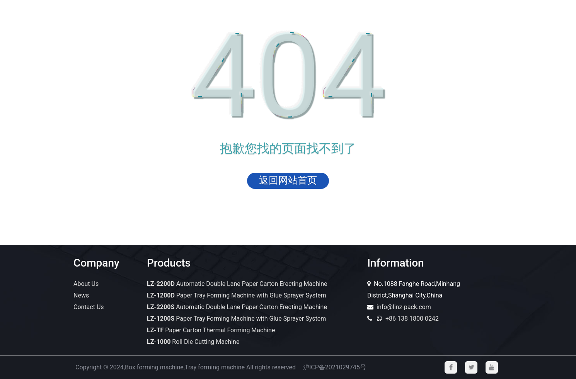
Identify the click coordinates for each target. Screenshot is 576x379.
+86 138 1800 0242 (412, 318)
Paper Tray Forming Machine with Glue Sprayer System (236, 295)
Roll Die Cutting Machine (193, 341)
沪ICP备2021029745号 (334, 367)
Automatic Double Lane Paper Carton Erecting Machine (237, 283)
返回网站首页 (288, 180)
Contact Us (88, 307)
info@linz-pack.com (404, 307)
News (81, 295)
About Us (86, 283)
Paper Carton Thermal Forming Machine (211, 330)
